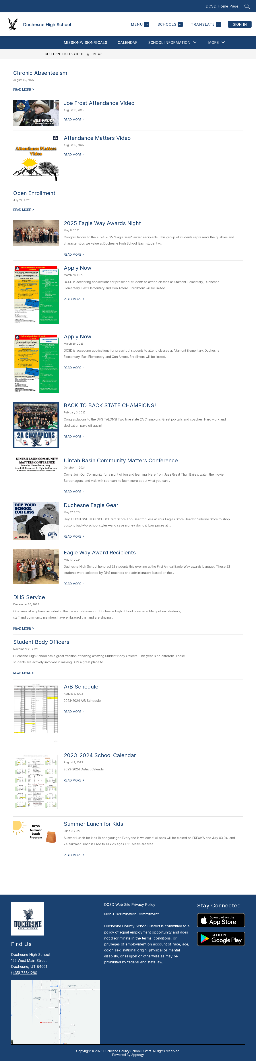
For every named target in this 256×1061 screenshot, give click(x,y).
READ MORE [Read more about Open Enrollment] (23, 210)
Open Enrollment (34, 193)
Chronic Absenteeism (40, 73)
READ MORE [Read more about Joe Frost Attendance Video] (74, 120)
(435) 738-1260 (24, 972)
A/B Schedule (81, 686)
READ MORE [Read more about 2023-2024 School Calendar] (74, 780)
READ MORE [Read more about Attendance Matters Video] (74, 154)
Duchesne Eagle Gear (91, 505)
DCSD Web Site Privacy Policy (129, 904)
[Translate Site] (205, 24)
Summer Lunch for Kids (93, 824)
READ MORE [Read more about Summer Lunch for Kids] (74, 855)
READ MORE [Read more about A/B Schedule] (74, 712)
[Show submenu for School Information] (169, 42)
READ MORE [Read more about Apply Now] (74, 299)
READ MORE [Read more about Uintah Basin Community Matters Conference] (74, 492)
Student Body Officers (41, 642)
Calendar (128, 42)
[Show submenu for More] (213, 42)
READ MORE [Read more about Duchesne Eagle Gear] (74, 536)
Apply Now (77, 268)
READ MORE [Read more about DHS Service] (23, 628)
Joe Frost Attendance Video (99, 103)
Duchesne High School (64, 54)
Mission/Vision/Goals (85, 42)
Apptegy (137, 1055)
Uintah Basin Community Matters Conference (121, 460)
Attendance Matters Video (97, 138)
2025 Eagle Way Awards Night (102, 223)
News (98, 54)
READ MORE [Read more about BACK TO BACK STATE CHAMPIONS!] (74, 436)
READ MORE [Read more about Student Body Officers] (23, 673)
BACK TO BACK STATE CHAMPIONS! (110, 405)
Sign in (240, 24)
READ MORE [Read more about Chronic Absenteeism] (23, 89)
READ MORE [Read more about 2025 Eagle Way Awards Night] (74, 254)
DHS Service (29, 597)
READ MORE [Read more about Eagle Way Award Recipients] (74, 584)
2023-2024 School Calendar (100, 755)
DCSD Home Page (222, 6)
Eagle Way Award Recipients (100, 552)
